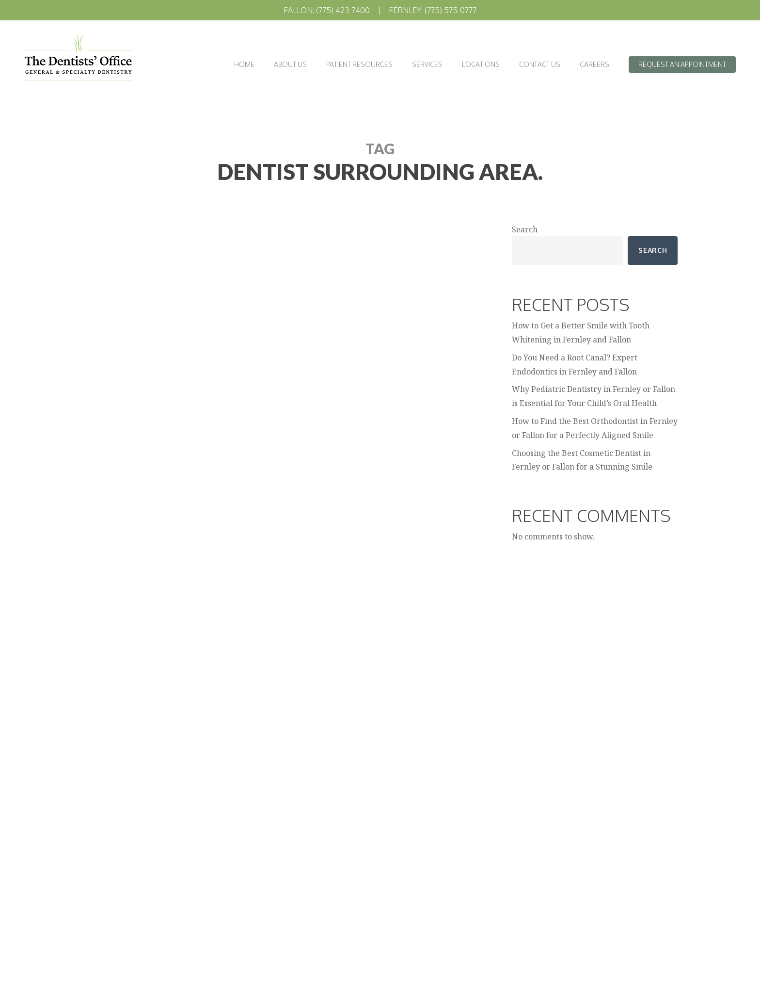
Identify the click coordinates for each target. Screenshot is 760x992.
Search (525, 229)
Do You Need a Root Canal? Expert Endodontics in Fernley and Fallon (574, 364)
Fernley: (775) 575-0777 (432, 10)
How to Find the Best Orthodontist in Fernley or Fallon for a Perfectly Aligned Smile (595, 428)
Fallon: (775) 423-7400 (327, 10)
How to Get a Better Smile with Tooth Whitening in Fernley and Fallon (580, 332)
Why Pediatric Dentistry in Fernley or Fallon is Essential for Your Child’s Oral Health (593, 396)
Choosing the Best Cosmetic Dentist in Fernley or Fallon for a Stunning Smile (582, 460)
